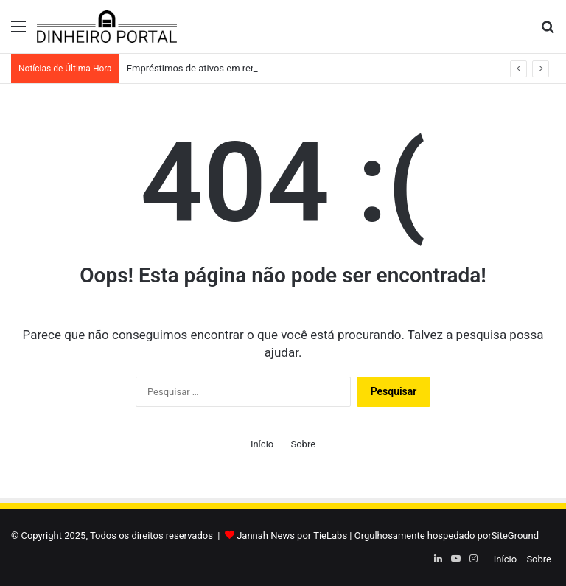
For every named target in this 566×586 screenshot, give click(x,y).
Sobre (302, 444)
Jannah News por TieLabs (292, 535)
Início (262, 444)
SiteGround (515, 535)
